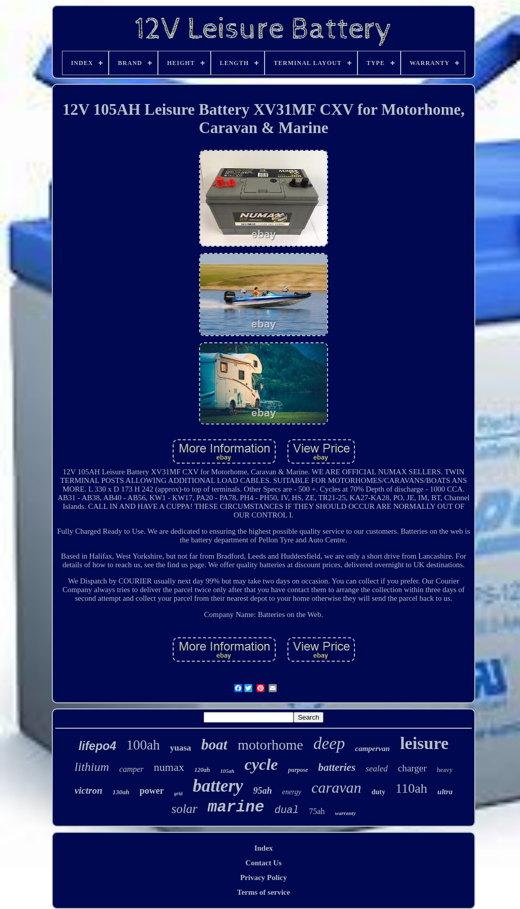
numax (169, 767)
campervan (372, 748)
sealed (376, 768)
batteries (337, 767)
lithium (92, 766)
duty (378, 792)
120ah (202, 769)
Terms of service (263, 892)
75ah (316, 811)
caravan (336, 787)
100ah (143, 745)
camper (131, 769)
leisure (424, 743)
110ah (412, 788)
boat (214, 744)
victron (89, 790)
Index (263, 848)
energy (292, 792)
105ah (227, 771)
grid (178, 793)
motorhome (270, 745)
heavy (444, 769)
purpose (298, 769)
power (152, 791)
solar (184, 809)
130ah (121, 792)
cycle (261, 764)
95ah (262, 791)
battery (217, 786)
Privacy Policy (263, 877)
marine (236, 807)
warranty (345, 813)
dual (286, 810)
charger (412, 768)
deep (329, 743)
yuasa (180, 748)
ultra (444, 792)
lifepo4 (97, 746)
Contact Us (263, 863)
